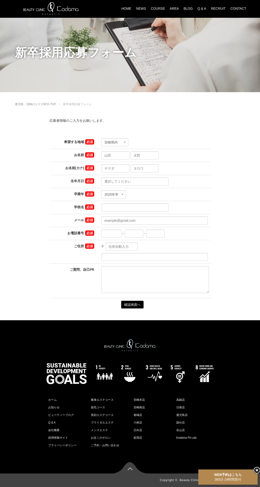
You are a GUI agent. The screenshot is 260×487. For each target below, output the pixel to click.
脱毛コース (98, 407)
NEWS (141, 8)
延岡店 (138, 437)
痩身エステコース (102, 399)
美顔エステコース (102, 415)
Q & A (202, 8)
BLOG (188, 8)
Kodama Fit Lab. (186, 437)
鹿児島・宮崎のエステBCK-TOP (35, 104)
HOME (126, 8)
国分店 (180, 422)
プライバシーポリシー (62, 445)
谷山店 (180, 430)
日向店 (138, 430)
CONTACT (238, 8)
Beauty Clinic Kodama (196, 480)
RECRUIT (218, 8)
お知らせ (54, 407)
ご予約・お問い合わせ (105, 445)
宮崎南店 (139, 407)
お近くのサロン (101, 437)
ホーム (52, 399)
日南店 (180, 407)
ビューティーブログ (61, 415)
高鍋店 (180, 399)
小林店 (138, 422)
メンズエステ (99, 430)
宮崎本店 (139, 399)
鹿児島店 (182, 415)
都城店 (138, 415)
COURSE (158, 8)
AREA (174, 8)
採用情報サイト (58, 437)
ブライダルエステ (102, 422)
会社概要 (54, 430)
